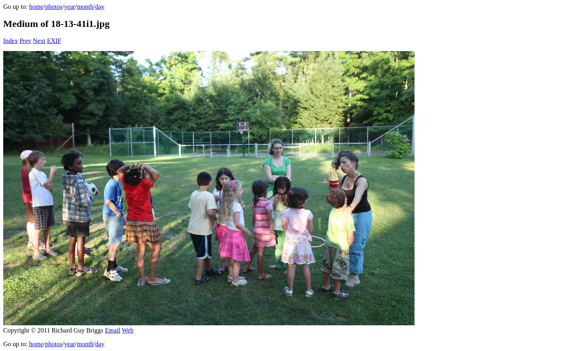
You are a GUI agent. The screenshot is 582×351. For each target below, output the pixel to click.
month (85, 6)
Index (10, 40)
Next (39, 40)
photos (53, 6)
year (70, 6)
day (99, 6)
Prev (25, 40)
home (36, 6)
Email (112, 330)
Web (127, 330)
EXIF (54, 40)
